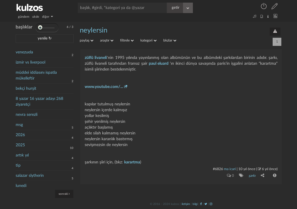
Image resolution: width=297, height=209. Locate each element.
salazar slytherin (30, 176)
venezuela (24, 52)
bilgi (195, 204)
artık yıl (22, 155)
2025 (20, 145)
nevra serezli (26, 115)
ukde (35, 16)
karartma (132, 162)
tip (18, 165)
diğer (47, 16)
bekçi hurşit (26, 89)
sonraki (64, 193)
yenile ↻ (45, 38)
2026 (20, 135)
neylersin (93, 30)
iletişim (186, 204)
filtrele (127, 40)
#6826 (218, 169)
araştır (106, 40)
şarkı (252, 175)
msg (19, 125)
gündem (23, 16)
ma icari (230, 169)
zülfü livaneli (96, 58)
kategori (148, 40)
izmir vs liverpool (30, 62)
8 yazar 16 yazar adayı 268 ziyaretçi (39, 102)
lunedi (21, 186)
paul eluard (159, 64)
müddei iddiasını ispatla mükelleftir (36, 75)
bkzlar (169, 40)
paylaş (86, 40)
